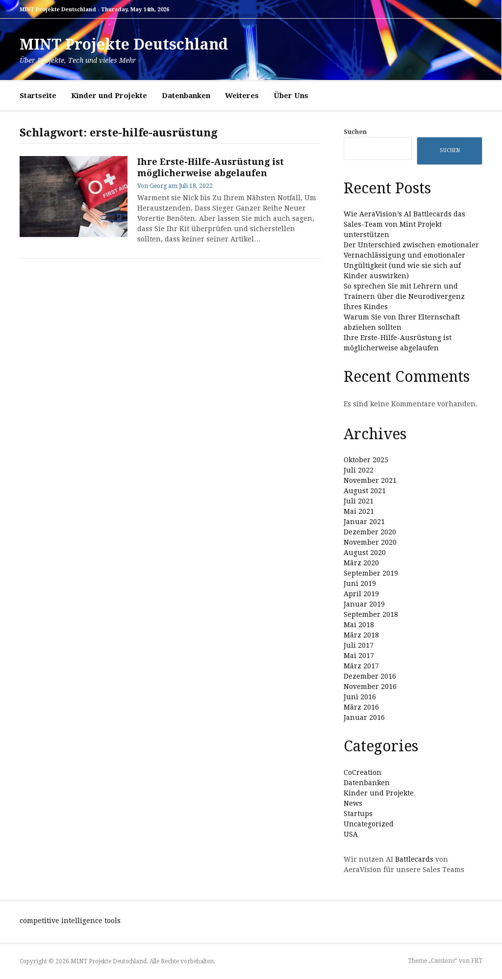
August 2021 (365, 491)
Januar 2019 (364, 604)
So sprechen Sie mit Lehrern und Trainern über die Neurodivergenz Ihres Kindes (404, 296)
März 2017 (361, 666)
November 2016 (370, 686)
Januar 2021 (364, 522)
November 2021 (370, 480)
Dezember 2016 (370, 676)
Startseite (38, 95)
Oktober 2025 (366, 460)
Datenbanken (186, 95)
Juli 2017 (359, 645)
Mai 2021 (359, 511)
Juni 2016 (360, 697)
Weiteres (242, 95)
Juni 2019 (360, 583)
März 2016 (361, 707)
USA (351, 834)
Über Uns (291, 95)
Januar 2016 (364, 717)
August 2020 (365, 552)
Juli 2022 (359, 470)
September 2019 (371, 573)
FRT (476, 960)
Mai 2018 (359, 625)
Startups (358, 814)
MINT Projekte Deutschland (124, 44)
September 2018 (371, 614)
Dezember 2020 (370, 532)
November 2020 (370, 542)
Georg (158, 186)
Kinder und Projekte (109, 95)
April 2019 (361, 594)
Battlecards (414, 859)
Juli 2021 (359, 501)
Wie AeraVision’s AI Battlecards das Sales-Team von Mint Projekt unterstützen (404, 224)
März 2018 (361, 635)
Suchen (355, 131)
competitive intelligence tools (70, 921)
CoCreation (362, 772)
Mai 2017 (359, 656)
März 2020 (361, 563)
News (353, 803)
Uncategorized (369, 824)
